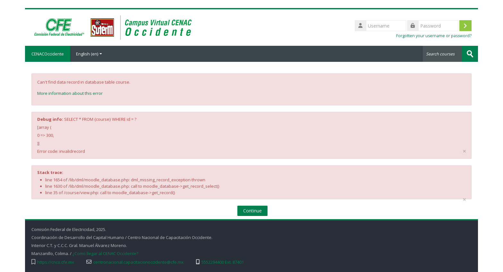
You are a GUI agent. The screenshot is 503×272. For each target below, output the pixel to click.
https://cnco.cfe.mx (55, 262)
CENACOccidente (47, 54)
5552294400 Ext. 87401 (222, 262)
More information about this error (70, 93)
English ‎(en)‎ (89, 54)
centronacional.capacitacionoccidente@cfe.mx (138, 262)
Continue (252, 211)
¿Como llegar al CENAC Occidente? (105, 253)
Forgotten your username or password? (434, 35)
